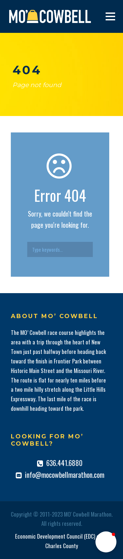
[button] (105, 541)
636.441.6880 (64, 463)
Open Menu (110, 16)
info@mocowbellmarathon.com (64, 475)
